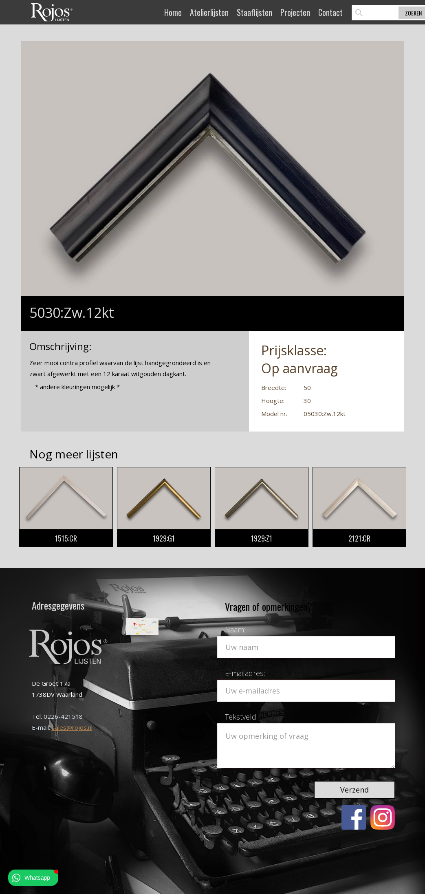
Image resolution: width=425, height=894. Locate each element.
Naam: (235, 629)
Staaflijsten (254, 12)
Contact (330, 12)
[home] (51, 12)
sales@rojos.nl (72, 727)
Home (173, 12)
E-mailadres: (245, 673)
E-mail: (42, 727)
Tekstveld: (241, 717)
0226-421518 (63, 716)
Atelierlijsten (209, 12)
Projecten (295, 12)
